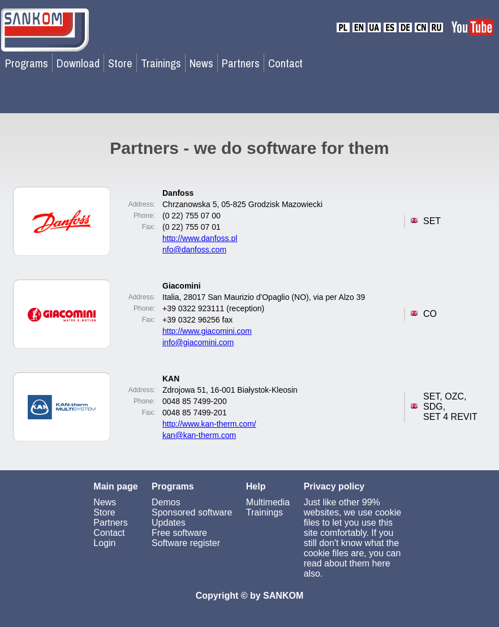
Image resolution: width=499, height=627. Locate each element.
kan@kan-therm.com (199, 435)
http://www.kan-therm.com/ (209, 423)
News (201, 63)
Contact (285, 63)
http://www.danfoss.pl (199, 238)
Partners (241, 63)
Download (78, 63)
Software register (186, 543)
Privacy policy (334, 486)
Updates (169, 522)
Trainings (161, 63)
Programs (26, 63)
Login (104, 543)
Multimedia (268, 502)
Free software (179, 533)
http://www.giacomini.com (207, 331)
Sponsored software (192, 512)
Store (120, 63)
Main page (115, 486)
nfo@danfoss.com (194, 249)
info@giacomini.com (198, 342)
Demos (166, 502)
